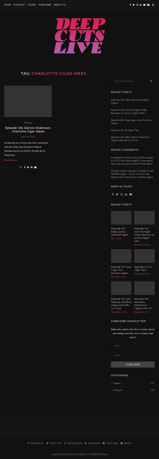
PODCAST (19, 5)
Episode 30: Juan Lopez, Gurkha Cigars (132, 177)
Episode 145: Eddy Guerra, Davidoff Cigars (119, 231)
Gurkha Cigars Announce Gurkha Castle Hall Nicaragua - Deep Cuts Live (132, 172)
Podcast (28, 123)
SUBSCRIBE (45, 5)
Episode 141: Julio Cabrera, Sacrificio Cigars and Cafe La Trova (130, 139)
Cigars (133, 383)
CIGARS (32, 5)
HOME (7, 5)
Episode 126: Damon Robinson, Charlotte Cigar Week (28, 129)
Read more (11, 160)
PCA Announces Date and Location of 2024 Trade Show (132, 162)
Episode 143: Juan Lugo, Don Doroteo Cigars (121, 270)
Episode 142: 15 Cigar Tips (125, 130)
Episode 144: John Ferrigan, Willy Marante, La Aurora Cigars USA (129, 111)
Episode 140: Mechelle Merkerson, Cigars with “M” (143, 303)
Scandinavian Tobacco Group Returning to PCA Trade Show (132, 159)
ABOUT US (60, 5)
